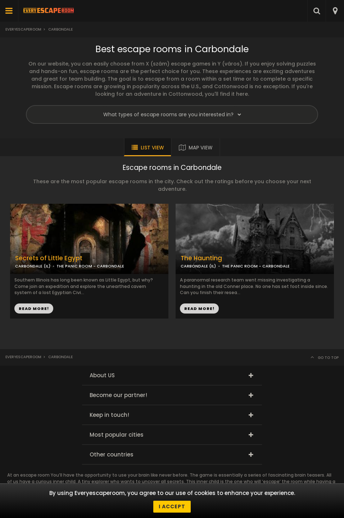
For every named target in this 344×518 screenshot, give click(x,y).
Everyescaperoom (23, 29)
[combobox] (335, 11)
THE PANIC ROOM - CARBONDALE (90, 266)
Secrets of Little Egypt (48, 258)
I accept (172, 506)
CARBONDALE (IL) (32, 266)
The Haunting (201, 258)
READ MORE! (34, 308)
